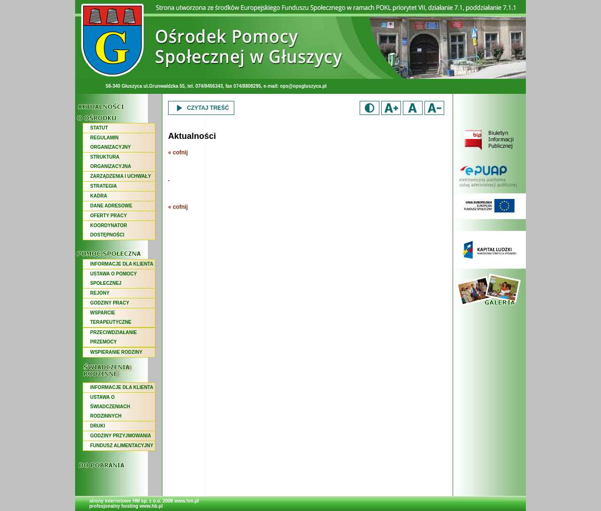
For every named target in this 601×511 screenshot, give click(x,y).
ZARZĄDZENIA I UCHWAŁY (120, 176)
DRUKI (97, 425)
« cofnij (178, 152)
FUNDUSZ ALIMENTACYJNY (121, 445)
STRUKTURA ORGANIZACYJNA (110, 161)
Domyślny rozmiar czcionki (413, 108)
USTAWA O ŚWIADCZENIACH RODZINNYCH (110, 407)
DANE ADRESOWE (111, 205)
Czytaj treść (201, 108)
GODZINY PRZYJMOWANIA (120, 435)
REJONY (99, 293)
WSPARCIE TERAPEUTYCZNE (110, 317)
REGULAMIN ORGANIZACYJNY (110, 142)
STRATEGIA (103, 186)
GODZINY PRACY (109, 302)
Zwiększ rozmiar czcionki (391, 108)
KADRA (98, 195)
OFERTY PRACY (108, 215)
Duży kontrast (369, 108)
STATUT (99, 127)
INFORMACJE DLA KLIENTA (121, 264)
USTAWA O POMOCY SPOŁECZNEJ (113, 278)
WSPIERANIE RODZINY (116, 352)
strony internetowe (110, 500)
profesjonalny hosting (113, 506)
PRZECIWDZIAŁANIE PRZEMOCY (113, 337)
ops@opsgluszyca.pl (303, 86)
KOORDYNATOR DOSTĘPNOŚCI (108, 230)
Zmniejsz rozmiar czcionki (434, 108)
